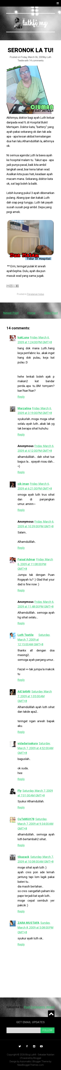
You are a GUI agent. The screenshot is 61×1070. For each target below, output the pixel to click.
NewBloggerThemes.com (30, 1065)
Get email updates (30, 1022)
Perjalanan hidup (35, 294)
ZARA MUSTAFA (28, 922)
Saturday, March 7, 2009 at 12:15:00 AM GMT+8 (34, 639)
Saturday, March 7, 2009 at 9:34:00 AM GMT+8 (35, 823)
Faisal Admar (26, 559)
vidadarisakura (28, 743)
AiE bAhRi (24, 691)
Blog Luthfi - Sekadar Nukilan (39, 1054)
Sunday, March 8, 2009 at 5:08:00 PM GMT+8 (35, 927)
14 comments (36, 60)
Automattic (25, 1061)
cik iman (23, 483)
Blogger (37, 1058)
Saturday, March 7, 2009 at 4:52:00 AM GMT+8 (35, 748)
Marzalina (24, 408)
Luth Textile (26, 635)
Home (31, 313)
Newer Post (11, 313)
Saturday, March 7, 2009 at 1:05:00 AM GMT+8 (35, 696)
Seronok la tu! (31, 50)
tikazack (23, 857)
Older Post (51, 313)
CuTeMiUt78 (26, 819)
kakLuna (23, 337)
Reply (21, 396)
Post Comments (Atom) (39, 1007)
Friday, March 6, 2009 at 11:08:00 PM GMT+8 (35, 564)
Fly (19, 790)
